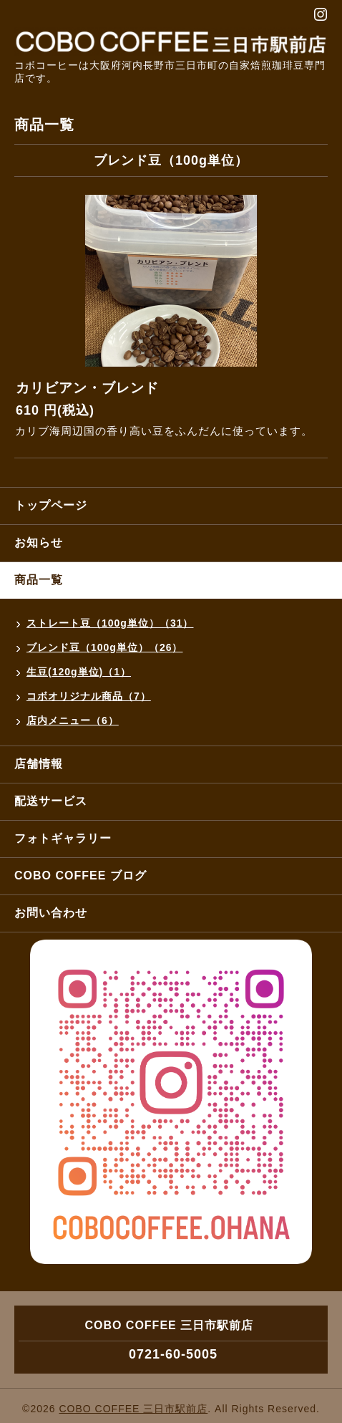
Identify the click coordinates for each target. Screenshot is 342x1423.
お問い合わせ (50, 913)
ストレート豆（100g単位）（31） (109, 623)
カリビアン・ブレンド (87, 387)
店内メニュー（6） (72, 720)
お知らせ (38, 542)
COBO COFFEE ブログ (80, 875)
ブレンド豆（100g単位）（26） (104, 647)
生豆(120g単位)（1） (78, 671)
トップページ (50, 505)
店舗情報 (38, 764)
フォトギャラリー (63, 838)
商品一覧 (38, 580)
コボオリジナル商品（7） (88, 696)
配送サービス (50, 801)
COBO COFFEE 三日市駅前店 (133, 1408)
